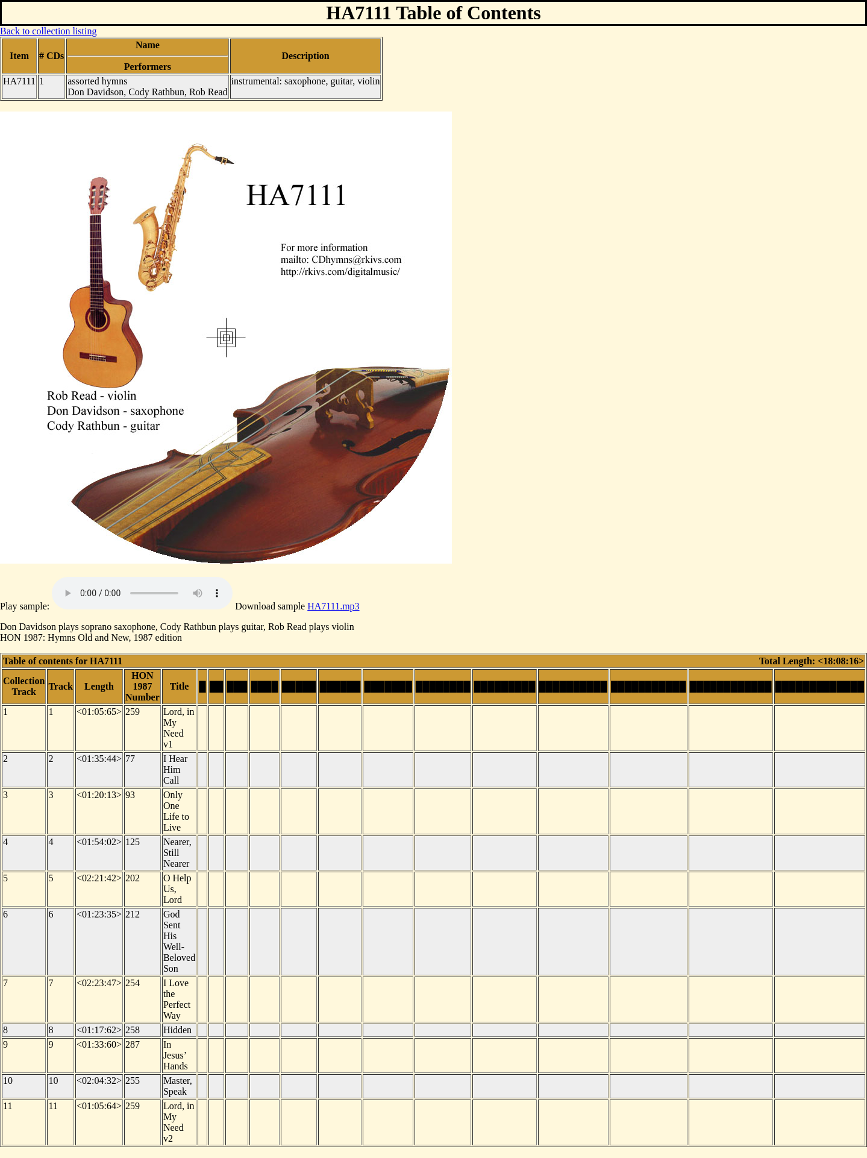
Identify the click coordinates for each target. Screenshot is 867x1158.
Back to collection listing (48, 31)
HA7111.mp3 (333, 606)
